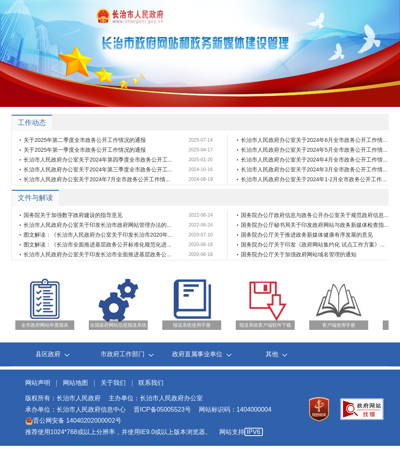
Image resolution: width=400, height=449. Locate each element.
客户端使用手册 (338, 325)
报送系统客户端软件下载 (265, 325)
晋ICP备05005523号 (162, 409)
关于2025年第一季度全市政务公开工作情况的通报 (85, 150)
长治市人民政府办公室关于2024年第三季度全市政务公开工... (98, 169)
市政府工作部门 (123, 354)
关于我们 (113, 382)
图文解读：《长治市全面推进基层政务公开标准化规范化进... (97, 244)
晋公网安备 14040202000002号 (73, 420)
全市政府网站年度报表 (44, 325)
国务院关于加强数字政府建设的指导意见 (73, 215)
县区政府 (48, 354)
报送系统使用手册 (192, 325)
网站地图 (75, 382)
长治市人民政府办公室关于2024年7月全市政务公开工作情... (97, 179)
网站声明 (37, 382)
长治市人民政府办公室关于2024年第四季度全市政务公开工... (98, 159)
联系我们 (150, 382)
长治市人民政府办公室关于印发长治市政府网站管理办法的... (97, 225)
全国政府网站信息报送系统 (118, 325)
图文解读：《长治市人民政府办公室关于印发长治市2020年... (98, 235)
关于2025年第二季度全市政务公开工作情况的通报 (85, 140)
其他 (272, 354)
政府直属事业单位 (197, 354)
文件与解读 (35, 198)
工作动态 (32, 123)
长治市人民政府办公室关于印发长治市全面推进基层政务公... (97, 254)
